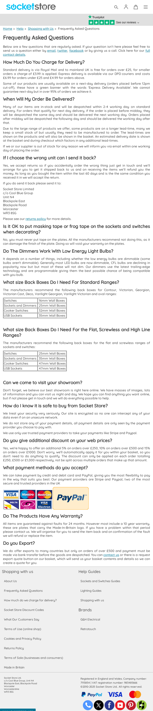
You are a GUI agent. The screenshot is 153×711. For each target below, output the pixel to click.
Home (7, 29)
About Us (10, 577)
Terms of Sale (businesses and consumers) (33, 654)
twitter (62, 51)
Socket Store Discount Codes (24, 606)
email (51, 51)
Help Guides (89, 567)
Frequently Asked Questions (23, 587)
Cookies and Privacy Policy (22, 634)
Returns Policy (14, 644)
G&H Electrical (90, 615)
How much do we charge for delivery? (30, 596)
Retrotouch (88, 625)
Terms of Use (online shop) (22, 625)
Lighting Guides (91, 587)
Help (20, 29)
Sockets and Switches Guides (100, 577)
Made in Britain (14, 663)
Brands (85, 605)
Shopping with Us (40, 29)
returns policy (35, 215)
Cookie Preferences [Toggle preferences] (17, 707)
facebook (76, 51)
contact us (111, 551)
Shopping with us (17, 567)
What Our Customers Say (21, 615)
